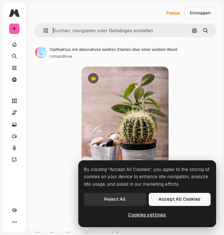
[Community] (14, 79)
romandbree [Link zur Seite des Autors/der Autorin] (61, 56)
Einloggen (200, 13)
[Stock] (14, 68)
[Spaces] (14, 112)
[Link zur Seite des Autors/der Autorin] (41, 52)
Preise (173, 13)
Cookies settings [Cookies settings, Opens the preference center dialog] (147, 215)
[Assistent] (14, 159)
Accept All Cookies (179, 199)
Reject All (115, 199)
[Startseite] (14, 44)
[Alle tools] (14, 101)
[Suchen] (14, 56)
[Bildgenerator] (14, 124)
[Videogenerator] (14, 136)
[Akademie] (14, 210)
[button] (43, 30)
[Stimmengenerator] (14, 148)
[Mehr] (14, 222)
